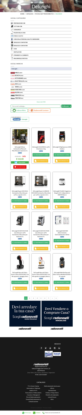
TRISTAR (19, 98)
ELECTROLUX (21, 81)
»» (56, 298)
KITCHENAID (20, 78)
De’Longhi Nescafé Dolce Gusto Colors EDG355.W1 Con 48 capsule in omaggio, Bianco (41, 274)
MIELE (18, 72)
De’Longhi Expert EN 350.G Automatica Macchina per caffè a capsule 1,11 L (20, 193)
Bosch (19, 75)
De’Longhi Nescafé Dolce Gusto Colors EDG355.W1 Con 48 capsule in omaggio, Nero (20, 274)
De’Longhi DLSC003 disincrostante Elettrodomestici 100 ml (62, 232)
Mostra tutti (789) (41, 102)
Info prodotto (41, 161)
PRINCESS (19, 95)
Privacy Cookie (47, 407)
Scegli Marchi (17, 64)
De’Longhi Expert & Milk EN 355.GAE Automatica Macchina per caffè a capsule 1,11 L (41, 193)
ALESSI (19, 92)
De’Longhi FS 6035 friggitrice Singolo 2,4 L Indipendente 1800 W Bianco (62, 193)
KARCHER (20, 89)
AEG (18, 84)
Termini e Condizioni (36, 407)
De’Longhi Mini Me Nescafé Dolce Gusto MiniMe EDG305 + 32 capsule (62, 274)
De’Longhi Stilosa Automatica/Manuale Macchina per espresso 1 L (20, 148)
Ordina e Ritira (18, 110)
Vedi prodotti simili (41, 154)
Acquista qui (20, 167)
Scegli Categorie (18, 18)
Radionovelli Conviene (39, 110)
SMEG (18, 87)
